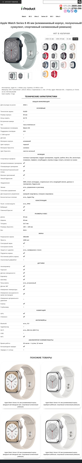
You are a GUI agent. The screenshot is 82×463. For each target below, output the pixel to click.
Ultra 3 (58, 16)
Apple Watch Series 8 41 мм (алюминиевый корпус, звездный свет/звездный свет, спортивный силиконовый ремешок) (20, 404)
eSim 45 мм (60, 39)
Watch (24, 16)
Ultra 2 (36, 16)
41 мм (69, 39)
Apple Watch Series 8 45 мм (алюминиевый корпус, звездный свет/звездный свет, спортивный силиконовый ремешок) (20, 454)
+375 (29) (70, 6)
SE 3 (51, 16)
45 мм (75, 39)
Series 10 (44, 16)
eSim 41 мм (49, 39)
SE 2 (30, 16)
